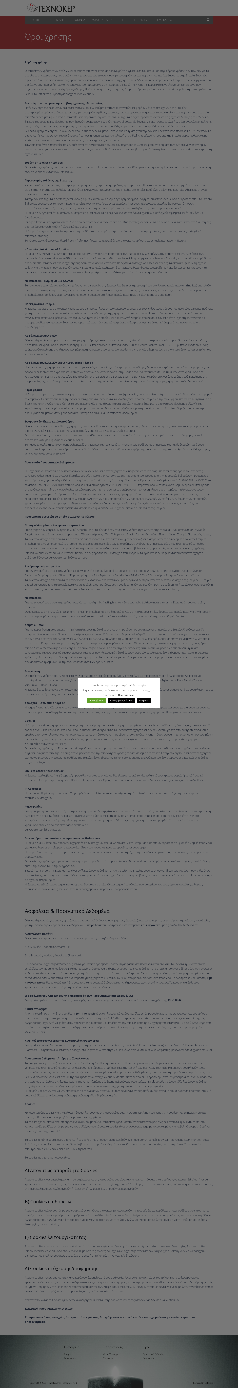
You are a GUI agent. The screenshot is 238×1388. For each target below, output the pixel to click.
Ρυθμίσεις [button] (144, 700)
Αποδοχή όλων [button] (96, 700)
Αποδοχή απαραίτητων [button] (121, 700)
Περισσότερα (126, 695)
